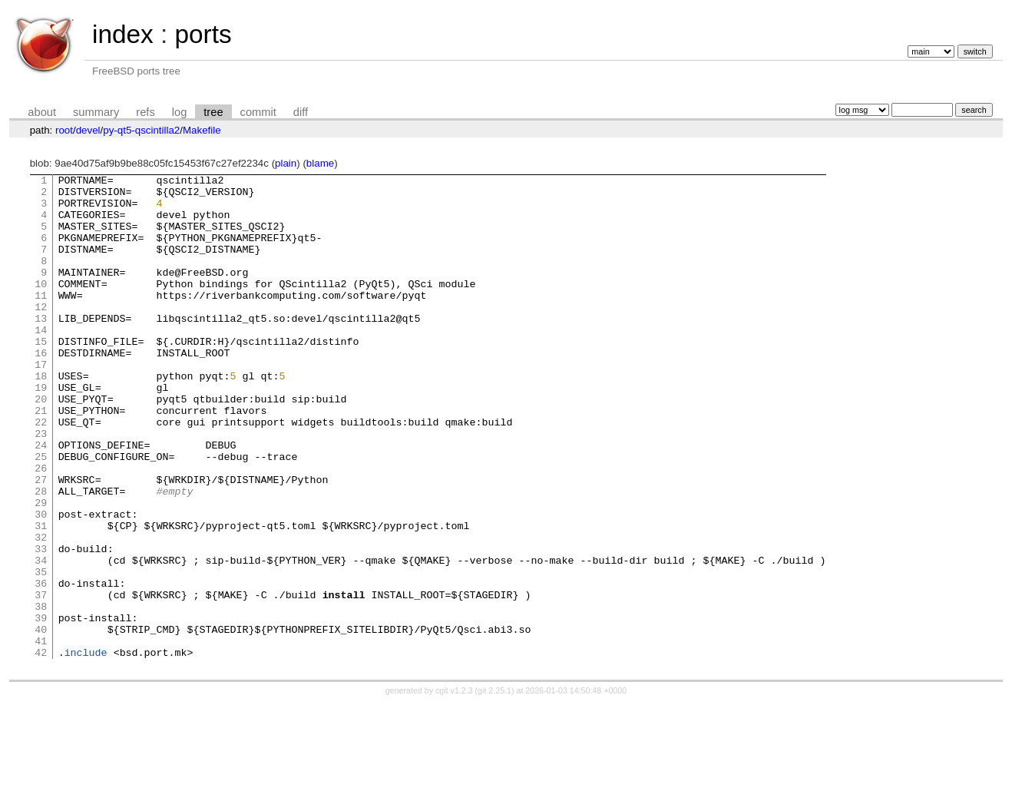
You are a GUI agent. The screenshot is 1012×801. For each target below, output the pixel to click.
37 (41, 680)
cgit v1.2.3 (454, 787)
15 (41, 375)
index (123, 34)
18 (41, 417)
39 (41, 707)
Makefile (202, 130)
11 (41, 320)
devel (88, 130)
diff (300, 112)
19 (41, 431)
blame (320, 163)
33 (41, 624)
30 (41, 583)
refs (145, 112)
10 (41, 306)
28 (41, 555)
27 (41, 541)
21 (41, 458)
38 (41, 693)
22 (41, 472)
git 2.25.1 (494, 787)
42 (41, 749)
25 (41, 514)
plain (285, 163)
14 (41, 362)
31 (41, 597)
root (64, 130)
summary (96, 112)
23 (41, 486)
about (42, 112)
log (179, 112)
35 (41, 652)
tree (213, 112)
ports (202, 34)
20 (41, 445)
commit (258, 112)
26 (41, 528)
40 (41, 721)
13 (41, 348)
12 (41, 334)
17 (41, 403)
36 (41, 666)
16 (41, 389)
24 (41, 500)
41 (41, 735)
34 (41, 638)
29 (41, 569)
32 (41, 610)
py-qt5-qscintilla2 (141, 130)
